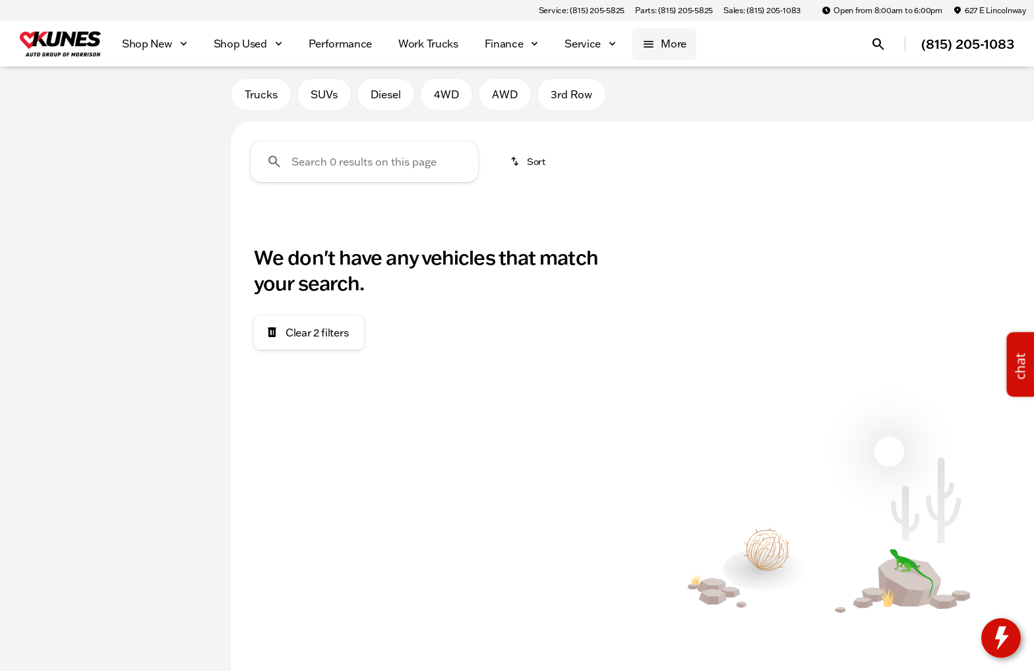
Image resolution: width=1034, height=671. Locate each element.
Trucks (261, 98)
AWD (505, 98)
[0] (42, 315)
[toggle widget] (1001, 638)
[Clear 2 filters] (309, 336)
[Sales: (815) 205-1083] (762, 10)
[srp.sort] (529, 165)
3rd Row (571, 98)
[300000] (179, 315)
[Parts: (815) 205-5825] (673, 10)
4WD (446, 98)
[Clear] (177, 404)
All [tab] (115, 98)
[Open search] (878, 44)
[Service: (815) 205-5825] (581, 10)
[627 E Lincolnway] (989, 10)
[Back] (188, 136)
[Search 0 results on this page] (364, 165)
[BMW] (32, 163)
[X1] (71, 163)
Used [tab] (186, 98)
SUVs (324, 98)
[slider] (32, 247)
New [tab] (44, 98)
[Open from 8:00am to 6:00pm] (882, 10)
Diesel (386, 98)
